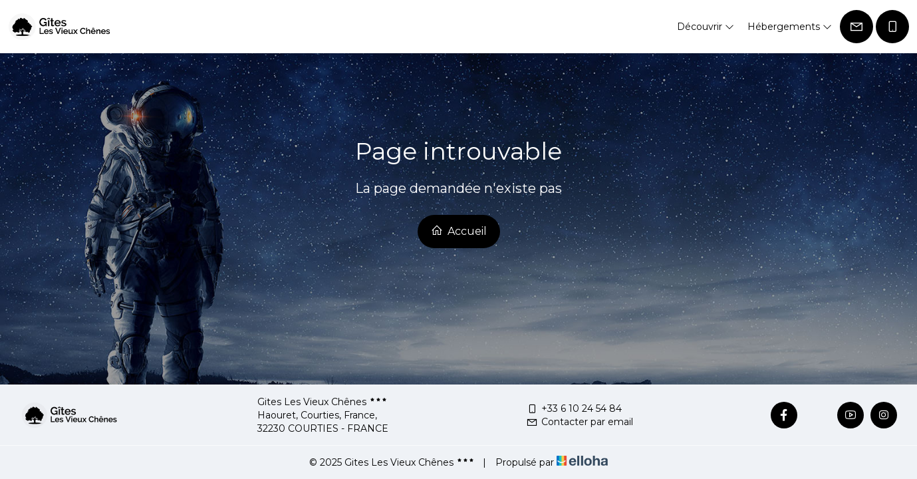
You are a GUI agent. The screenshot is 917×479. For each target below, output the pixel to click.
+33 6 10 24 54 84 (574, 408)
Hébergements (789, 27)
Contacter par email (579, 422)
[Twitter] (817, 415)
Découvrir (705, 27)
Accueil (459, 231)
